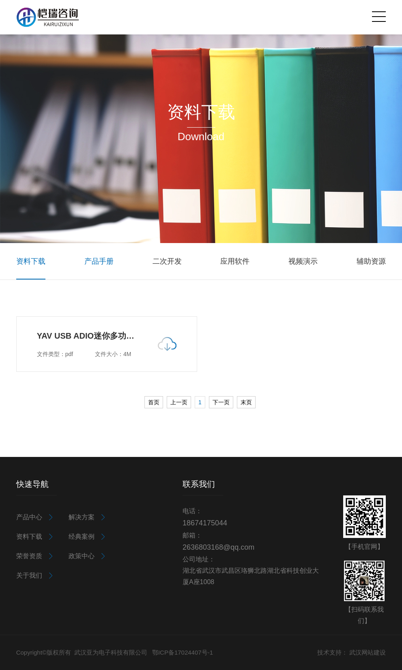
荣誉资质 (29, 556)
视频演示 (303, 261)
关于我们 (29, 575)
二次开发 (167, 261)
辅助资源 (371, 261)
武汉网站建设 (367, 652)
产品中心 (29, 517)
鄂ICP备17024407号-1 (182, 652)
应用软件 (234, 261)
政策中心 (82, 556)
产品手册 (99, 261)
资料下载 (30, 261)
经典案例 (82, 536)
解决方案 (82, 517)
